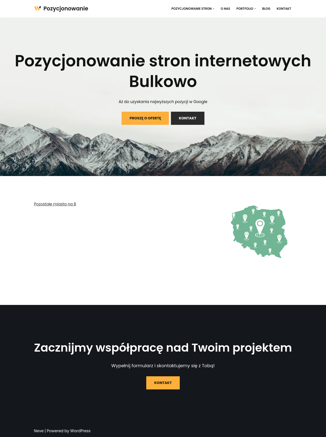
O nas (225, 9)
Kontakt (284, 9)
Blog (266, 9)
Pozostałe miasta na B (55, 204)
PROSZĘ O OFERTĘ (145, 118)
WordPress (80, 431)
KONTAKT (188, 118)
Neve (39, 431)
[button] (213, 9)
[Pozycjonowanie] (61, 8)
